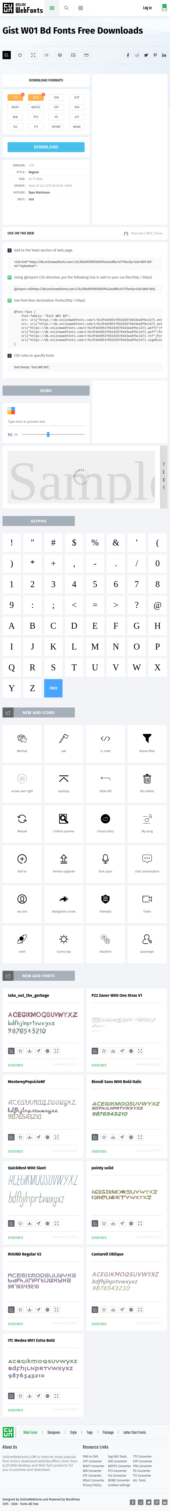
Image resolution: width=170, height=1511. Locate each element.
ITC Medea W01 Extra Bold (31, 1340)
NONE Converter (119, 1480)
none (77, 127)
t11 (36, 127)
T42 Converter (117, 1475)
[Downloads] (29, 1051)
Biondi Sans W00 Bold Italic (117, 1081)
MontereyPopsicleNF (26, 1081)
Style (73, 1433)
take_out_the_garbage (28, 995)
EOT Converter (142, 1461)
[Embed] (47, 1051)
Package (108, 1433)
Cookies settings (119, 1485)
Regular (34, 172)
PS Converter (141, 1471)
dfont (56, 127)
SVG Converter (117, 1461)
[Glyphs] (46, 55)
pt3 (35, 117)
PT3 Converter (117, 1471)
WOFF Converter (93, 1466)
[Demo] (33, 55)
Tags (90, 1433)
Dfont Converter (93, 1480)
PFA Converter (142, 1466)
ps (56, 117)
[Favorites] (20, 55)
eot (76, 97)
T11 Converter (142, 1475)
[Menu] (81, 8)
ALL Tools (139, 1480)
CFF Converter (92, 1475)
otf (56, 107)
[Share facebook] (128, 55)
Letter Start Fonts (134, 1433)
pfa (77, 107)
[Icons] (73, 55)
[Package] (60, 55)
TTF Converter (142, 1456)
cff (77, 117)
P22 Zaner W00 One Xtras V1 (117, 995)
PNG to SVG (90, 1456)
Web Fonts (30, 1433)
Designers (53, 1433)
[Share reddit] (137, 55)
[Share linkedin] (164, 55)
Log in (147, 8)
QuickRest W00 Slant (27, 1168)
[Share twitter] (146, 55)
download (46, 147)
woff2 (35, 107)
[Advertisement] (129, 149)
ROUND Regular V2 (24, 1254)
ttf (15, 97)
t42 (15, 127)
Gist (31, 199)
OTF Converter (92, 1461)
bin (15, 117)
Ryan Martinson (39, 192)
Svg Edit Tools (117, 1456)
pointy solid (103, 1168)
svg (56, 97)
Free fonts (23, 9)
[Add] (7, 55)
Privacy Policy (92, 1485)
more (53, 688)
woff (15, 107)
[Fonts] (86, 55)
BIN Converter (92, 1471)
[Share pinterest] (155, 55)
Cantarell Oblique (108, 1254)
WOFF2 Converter (119, 1466)
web (36, 97)
